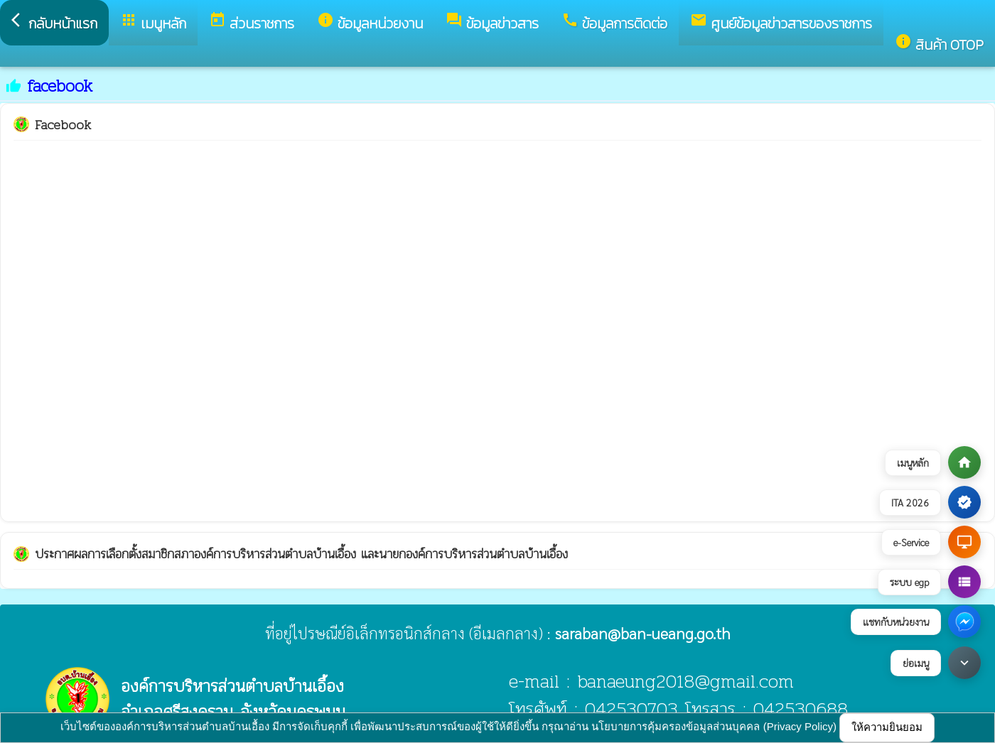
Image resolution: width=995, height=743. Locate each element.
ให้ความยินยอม (887, 727)
